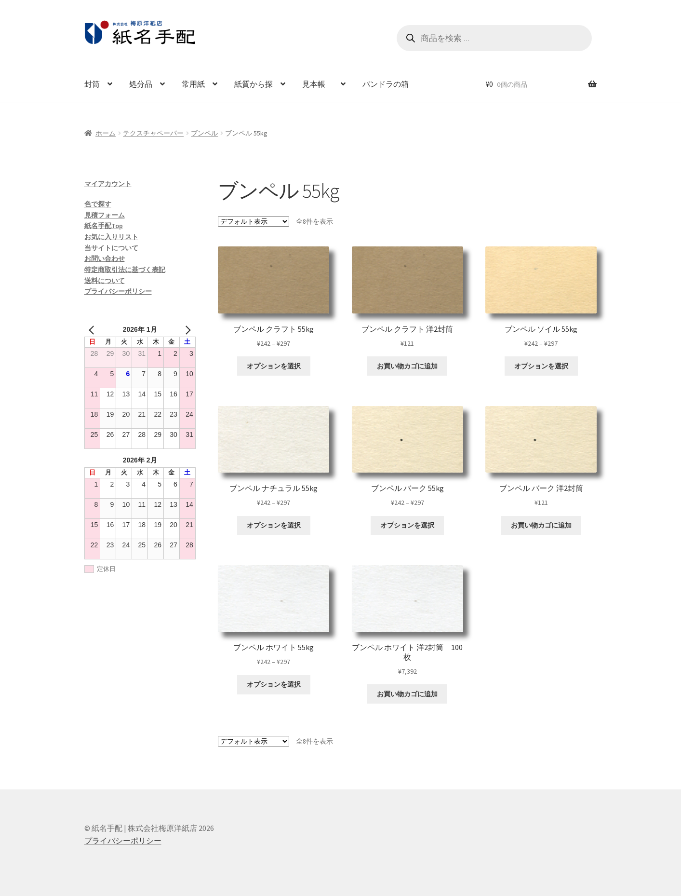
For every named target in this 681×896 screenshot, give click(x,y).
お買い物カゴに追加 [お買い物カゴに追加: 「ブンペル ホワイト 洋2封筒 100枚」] (407, 694)
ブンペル (204, 133)
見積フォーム (104, 215)
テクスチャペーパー (153, 133)
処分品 (140, 84)
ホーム (105, 133)
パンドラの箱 (385, 84)
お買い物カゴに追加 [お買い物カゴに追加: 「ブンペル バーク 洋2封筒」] (541, 525)
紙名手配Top (103, 225)
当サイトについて (111, 248)
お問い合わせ (104, 258)
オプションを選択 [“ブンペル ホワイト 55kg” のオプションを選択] (274, 684)
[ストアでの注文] (253, 221)
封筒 (92, 84)
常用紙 (193, 84)
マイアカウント (108, 183)
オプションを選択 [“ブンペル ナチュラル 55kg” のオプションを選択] (274, 525)
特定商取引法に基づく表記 (124, 269)
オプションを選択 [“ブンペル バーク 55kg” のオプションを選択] (407, 525)
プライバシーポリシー (118, 291)
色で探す (97, 204)
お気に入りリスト (111, 236)
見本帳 (317, 84)
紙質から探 (253, 84)
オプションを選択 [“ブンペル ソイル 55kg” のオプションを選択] (541, 366)
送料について (104, 280)
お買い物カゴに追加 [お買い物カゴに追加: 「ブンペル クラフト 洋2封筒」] (407, 366)
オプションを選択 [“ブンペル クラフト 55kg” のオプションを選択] (274, 366)
